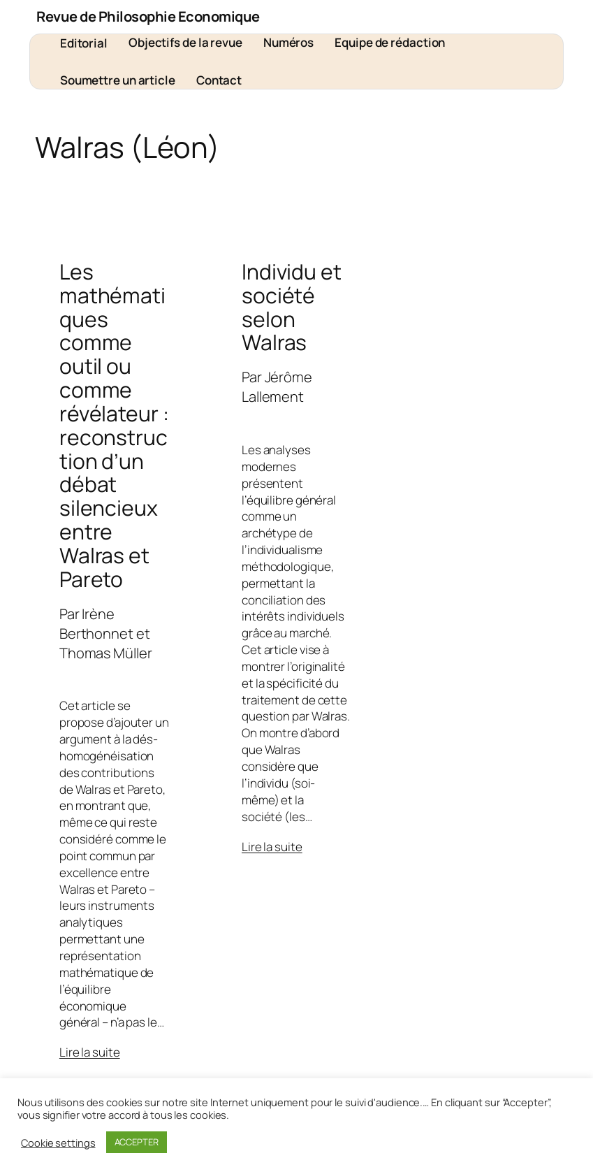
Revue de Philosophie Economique (148, 16)
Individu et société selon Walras (292, 307)
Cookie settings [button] (58, 1142)
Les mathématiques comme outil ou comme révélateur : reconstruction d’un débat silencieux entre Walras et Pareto (114, 425)
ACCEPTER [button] (137, 1142)
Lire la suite (89, 1052)
